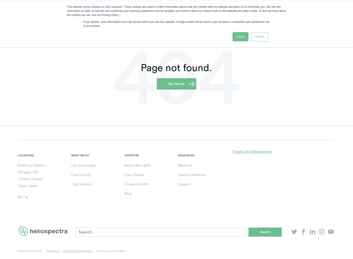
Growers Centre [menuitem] (137, 184)
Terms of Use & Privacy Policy (78, 251)
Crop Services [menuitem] (81, 184)
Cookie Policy (53, 251)
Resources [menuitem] (186, 155)
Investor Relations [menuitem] (191, 175)
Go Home (176, 84)
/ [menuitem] (23, 197)
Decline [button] (259, 36)
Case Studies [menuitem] (135, 175)
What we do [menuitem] (80, 155)
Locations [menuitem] (26, 155)
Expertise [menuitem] (132, 155)
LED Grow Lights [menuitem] (83, 165)
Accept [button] (240, 36)
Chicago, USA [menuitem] (28, 172)
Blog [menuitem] (128, 194)
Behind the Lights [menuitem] (138, 165)
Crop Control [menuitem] (81, 175)
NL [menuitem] (27, 197)
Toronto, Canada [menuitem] (30, 179)
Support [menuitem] (184, 184)
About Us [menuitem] (185, 165)
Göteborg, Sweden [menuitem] (31, 165)
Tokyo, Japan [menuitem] (27, 186)
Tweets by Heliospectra (252, 151)
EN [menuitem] (20, 197)
